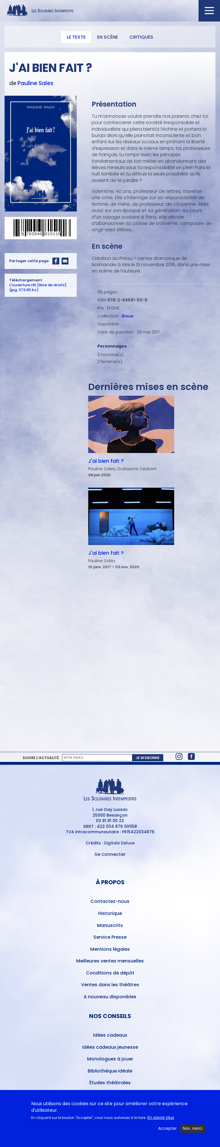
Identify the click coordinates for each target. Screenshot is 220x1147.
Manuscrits (110, 925)
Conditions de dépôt (110, 973)
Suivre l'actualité (41, 758)
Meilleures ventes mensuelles (110, 961)
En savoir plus (161, 1119)
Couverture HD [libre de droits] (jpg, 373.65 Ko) (37, 287)
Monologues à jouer (110, 1059)
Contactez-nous (110, 901)
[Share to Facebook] (55, 261)
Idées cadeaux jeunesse (110, 1047)
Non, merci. (193, 1130)
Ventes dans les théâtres (110, 984)
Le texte (76, 37)
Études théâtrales (110, 1082)
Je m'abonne (148, 757)
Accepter (167, 1130)
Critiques (141, 37)
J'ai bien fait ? (106, 461)
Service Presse (110, 937)
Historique (110, 913)
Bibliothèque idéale (110, 1071)
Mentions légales (110, 949)
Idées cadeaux (110, 1035)
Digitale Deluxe (119, 843)
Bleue (127, 316)
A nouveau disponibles (110, 996)
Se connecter (110, 854)
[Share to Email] (65, 261)
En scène (107, 37)
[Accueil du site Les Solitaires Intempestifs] (110, 10)
